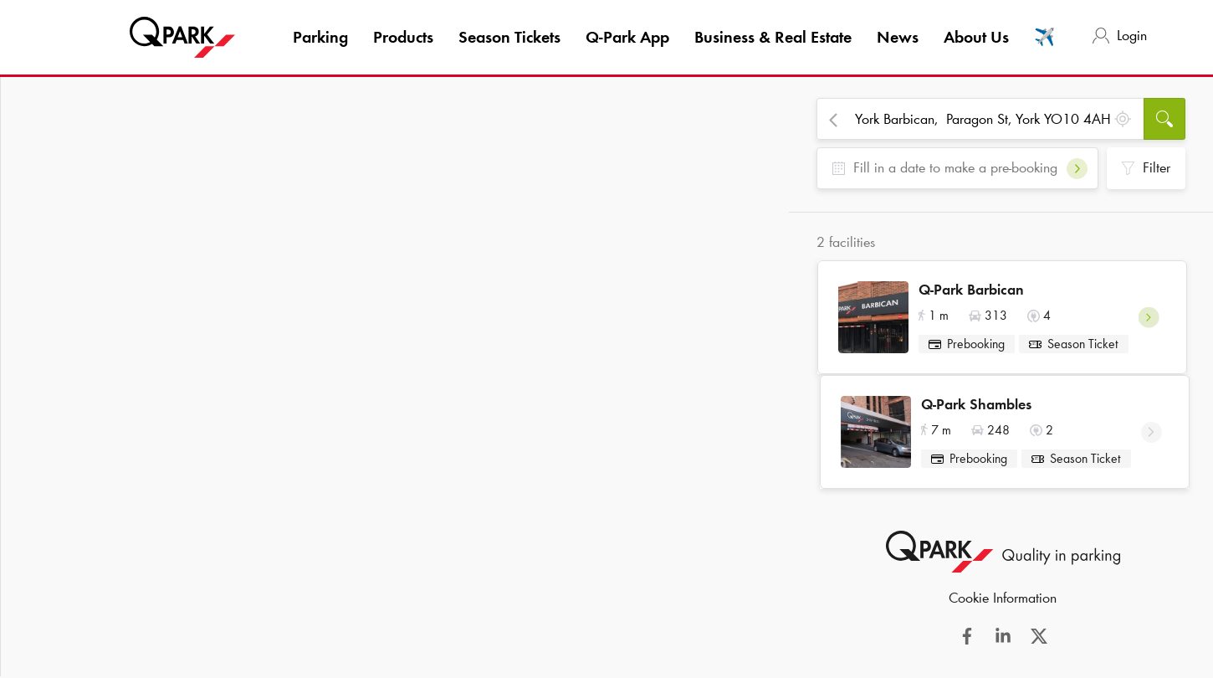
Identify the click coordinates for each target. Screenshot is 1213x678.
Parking (320, 37)
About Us (976, 37)
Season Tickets (509, 37)
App (627, 37)
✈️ (1044, 37)
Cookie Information (1003, 610)
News (898, 37)
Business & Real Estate (773, 37)
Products (403, 37)
